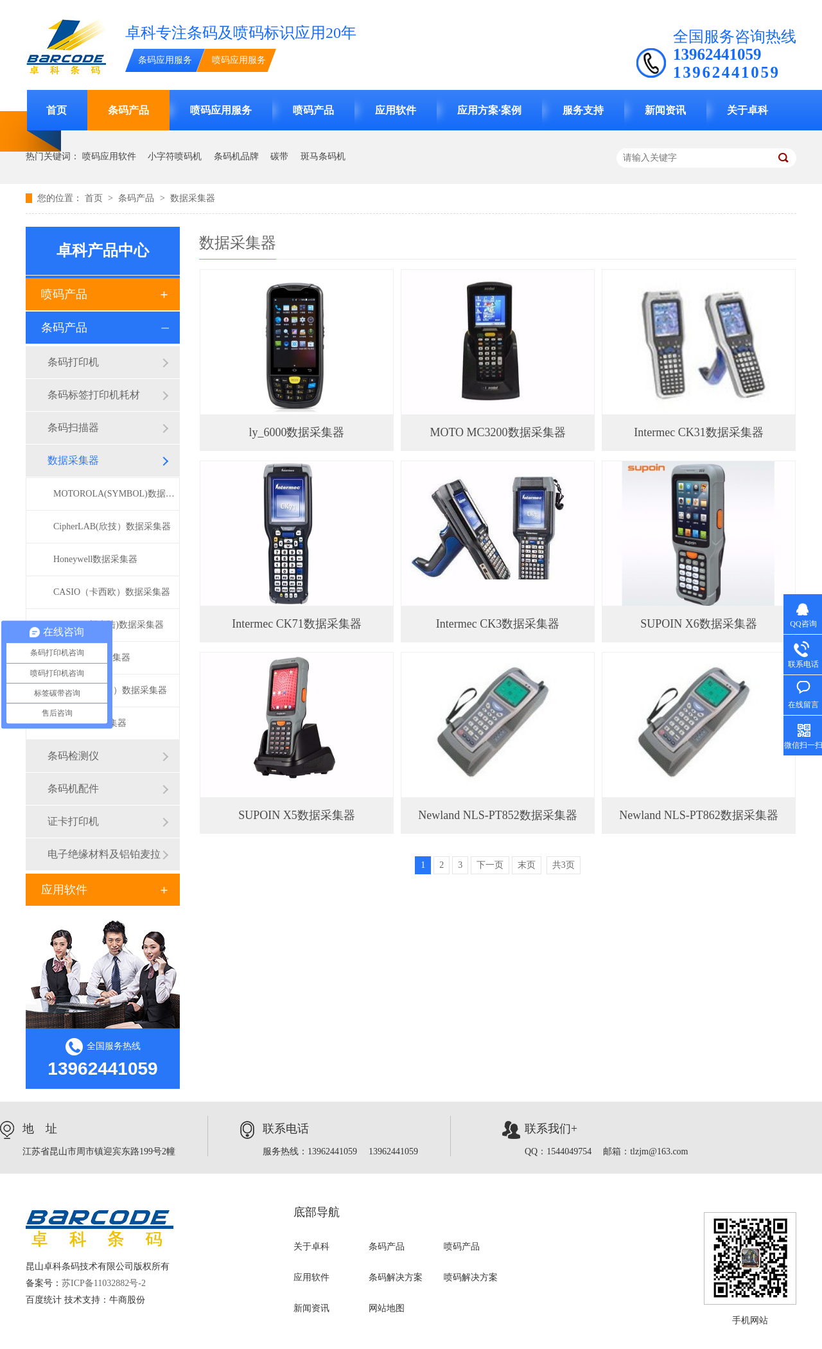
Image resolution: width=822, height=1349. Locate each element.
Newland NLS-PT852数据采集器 (497, 815)
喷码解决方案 (471, 1277)
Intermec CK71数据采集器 (296, 623)
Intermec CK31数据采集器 (698, 432)
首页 (56, 110)
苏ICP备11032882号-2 (104, 1283)
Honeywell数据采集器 (95, 559)
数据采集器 (192, 198)
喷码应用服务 (239, 60)
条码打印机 (73, 362)
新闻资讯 (665, 110)
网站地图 (387, 1308)
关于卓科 (747, 110)
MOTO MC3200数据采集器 (497, 432)
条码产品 (128, 110)
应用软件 (395, 110)
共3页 (563, 865)
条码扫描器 (73, 427)
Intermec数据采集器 (91, 657)
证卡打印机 (73, 821)
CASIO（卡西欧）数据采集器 (111, 592)
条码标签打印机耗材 (94, 394)
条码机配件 (73, 788)
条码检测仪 (73, 755)
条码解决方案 (396, 1277)
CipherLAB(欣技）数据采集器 (112, 526)
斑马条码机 (323, 156)
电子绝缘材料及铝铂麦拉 (104, 854)
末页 (527, 865)
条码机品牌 (236, 156)
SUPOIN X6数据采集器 (698, 623)
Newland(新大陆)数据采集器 (108, 625)
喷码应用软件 (109, 156)
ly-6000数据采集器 (90, 723)
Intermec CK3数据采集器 (497, 623)
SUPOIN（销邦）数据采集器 (110, 690)
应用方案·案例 (489, 110)
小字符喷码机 (175, 156)
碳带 (279, 156)
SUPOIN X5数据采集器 (296, 815)
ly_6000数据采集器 (296, 432)
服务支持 (583, 110)
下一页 (490, 865)
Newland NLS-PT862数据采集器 (698, 815)
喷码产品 (313, 110)
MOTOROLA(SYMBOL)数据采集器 (116, 493)
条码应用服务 (165, 60)
